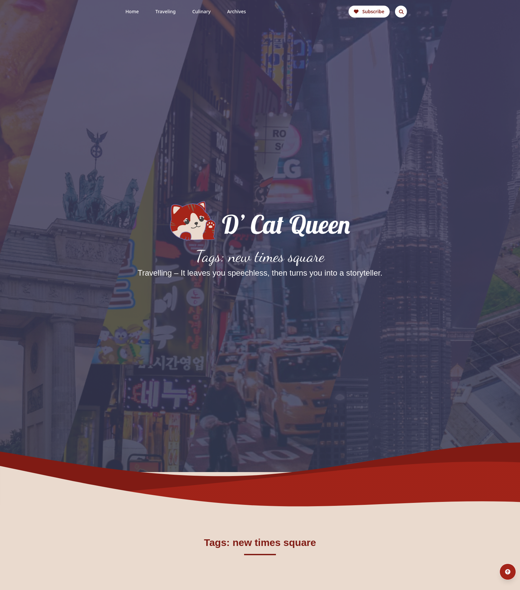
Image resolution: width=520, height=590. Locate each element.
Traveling (165, 11)
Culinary (201, 11)
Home (132, 11)
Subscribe (369, 11)
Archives (236, 11)
